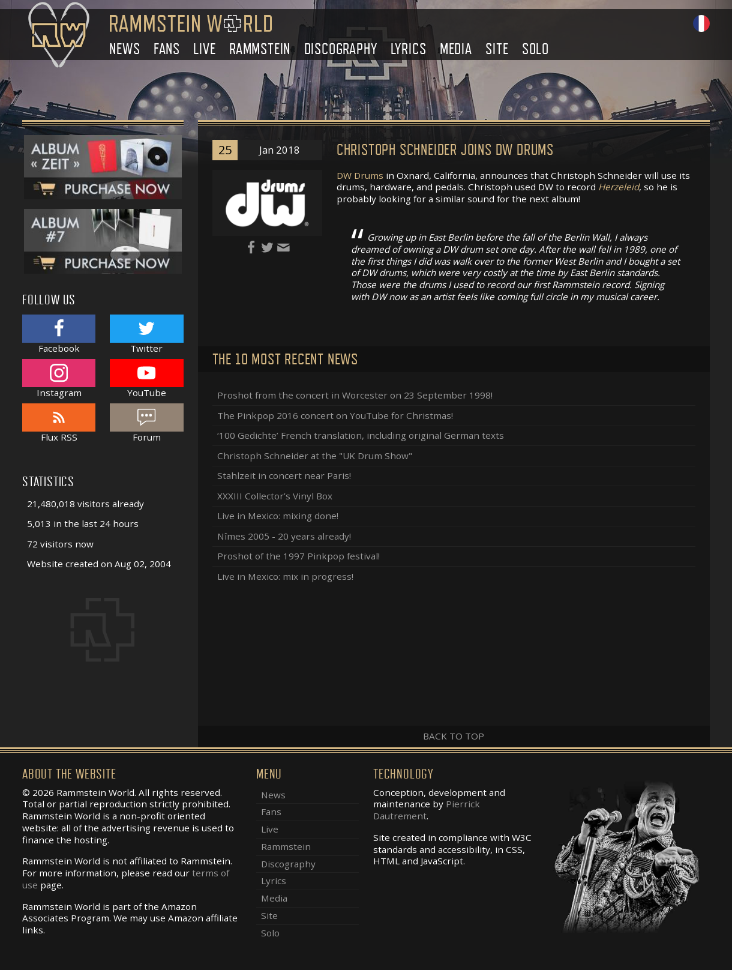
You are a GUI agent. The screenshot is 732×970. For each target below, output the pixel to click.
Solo (535, 49)
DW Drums (360, 175)
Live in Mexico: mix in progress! (285, 576)
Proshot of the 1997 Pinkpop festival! (298, 556)
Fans (167, 49)
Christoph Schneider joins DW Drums (445, 149)
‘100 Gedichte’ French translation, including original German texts (360, 435)
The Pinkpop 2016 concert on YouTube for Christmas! (335, 415)
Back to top (453, 736)
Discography (340, 49)
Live (204, 49)
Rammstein (259, 49)
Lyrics (409, 49)
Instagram (58, 378)
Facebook (58, 334)
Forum (146, 422)
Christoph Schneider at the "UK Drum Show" (314, 456)
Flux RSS (58, 422)
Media (456, 49)
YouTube (146, 378)
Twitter (146, 334)
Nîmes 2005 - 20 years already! (284, 536)
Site (496, 49)
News (124, 49)
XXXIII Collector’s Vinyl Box (274, 496)
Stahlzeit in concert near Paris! (284, 475)
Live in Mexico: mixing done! (277, 516)
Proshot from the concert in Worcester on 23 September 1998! (355, 395)
